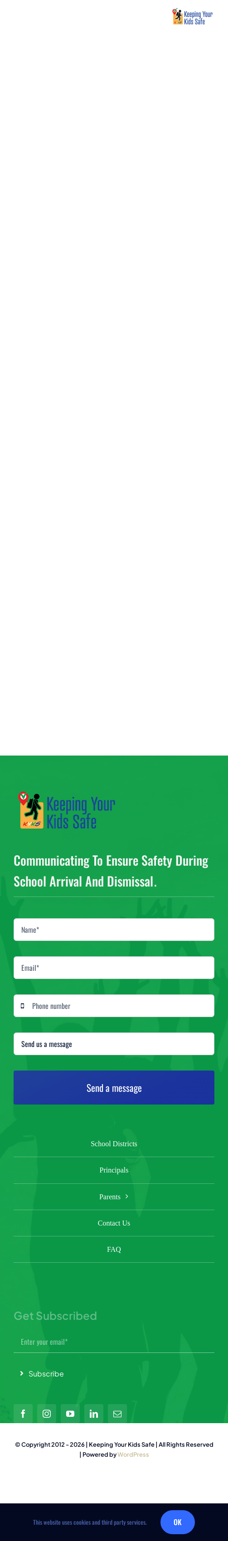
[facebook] (23, 1413)
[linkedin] (93, 1413)
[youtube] (70, 1413)
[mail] (117, 1413)
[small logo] (192, 11)
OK (178, 1522)
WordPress (133, 1454)
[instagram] (46, 1413)
